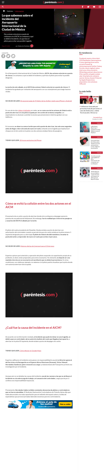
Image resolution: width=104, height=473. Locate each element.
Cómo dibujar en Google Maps (30, 351)
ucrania (82, 64)
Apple (83, 80)
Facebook (82, 58)
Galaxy (99, 66)
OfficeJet (82, 84)
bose (99, 60)
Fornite (81, 68)
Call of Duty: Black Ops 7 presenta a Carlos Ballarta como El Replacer (95, 129)
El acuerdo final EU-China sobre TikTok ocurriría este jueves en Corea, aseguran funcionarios (95, 144)
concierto (94, 70)
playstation (83, 82)
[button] (3, 7)
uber (81, 76)
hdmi (98, 58)
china (94, 58)
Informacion (19, 11)
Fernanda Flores (97, 117)
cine (89, 82)
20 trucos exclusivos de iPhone (30, 140)
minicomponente (85, 66)
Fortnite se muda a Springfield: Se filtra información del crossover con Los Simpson (95, 160)
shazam (92, 78)
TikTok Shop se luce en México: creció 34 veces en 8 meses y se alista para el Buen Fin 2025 (95, 175)
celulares (96, 76)
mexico (89, 58)
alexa (98, 68)
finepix (88, 80)
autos (97, 62)
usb (89, 74)
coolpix (97, 74)
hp (80, 80)
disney (87, 78)
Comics (82, 62)
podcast (90, 72)
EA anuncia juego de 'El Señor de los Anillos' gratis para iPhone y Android (46, 101)
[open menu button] (3, 2)
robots (87, 68)
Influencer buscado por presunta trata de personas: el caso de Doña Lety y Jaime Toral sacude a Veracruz (91, 109)
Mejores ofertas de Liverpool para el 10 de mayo (37, 246)
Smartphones (87, 76)
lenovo (99, 72)
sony (84, 70)
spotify (85, 74)
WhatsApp (83, 72)
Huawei (87, 64)
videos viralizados (24, 110)
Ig (91, 64)
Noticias (10, 11)
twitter (94, 66)
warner (81, 78)
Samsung (94, 60)
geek (93, 74)
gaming (87, 62)
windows (94, 82)
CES (80, 60)
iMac (81, 74)
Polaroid (98, 78)
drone (92, 62)
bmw (93, 80)
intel (81, 70)
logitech (93, 68)
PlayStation (87, 60)
